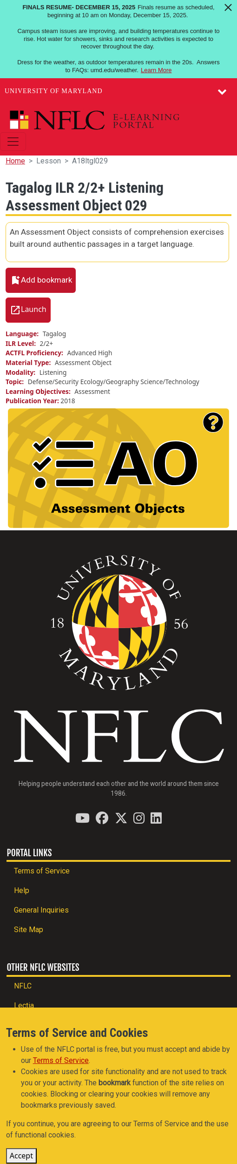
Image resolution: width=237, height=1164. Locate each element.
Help (21, 890)
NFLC (23, 985)
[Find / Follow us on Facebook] (102, 818)
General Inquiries (41, 910)
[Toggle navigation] (13, 141)
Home (15, 160)
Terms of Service (42, 870)
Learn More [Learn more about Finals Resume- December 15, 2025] (156, 70)
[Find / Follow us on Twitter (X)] (121, 818)
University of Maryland (54, 91)
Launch (33, 309)
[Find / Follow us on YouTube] (82, 818)
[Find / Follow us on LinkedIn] (156, 818)
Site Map (28, 929)
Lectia (24, 1005)
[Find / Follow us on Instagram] (139, 818)
